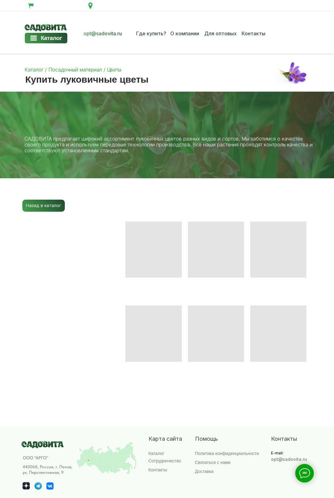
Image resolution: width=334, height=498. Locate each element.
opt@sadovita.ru (102, 33)
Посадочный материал (74, 70)
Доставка (204, 471)
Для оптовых (220, 33)
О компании (184, 33)
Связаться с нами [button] (213, 462)
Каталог (34, 70)
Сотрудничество (165, 460)
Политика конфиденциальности (227, 453)
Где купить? (151, 33)
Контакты (253, 33)
